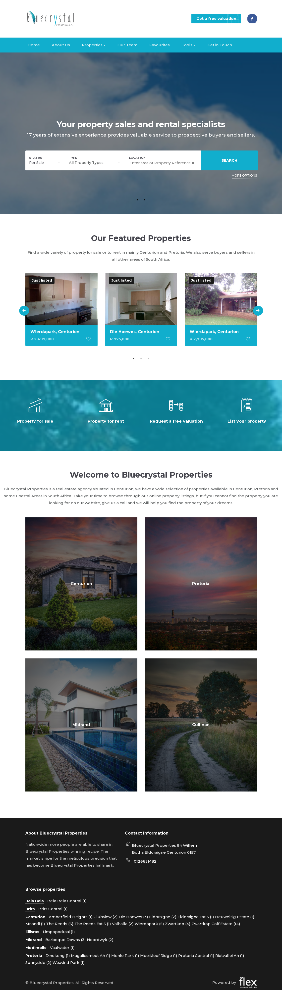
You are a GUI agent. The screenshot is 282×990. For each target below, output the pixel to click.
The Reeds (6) (59, 923)
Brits (30, 908)
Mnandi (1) (35, 923)
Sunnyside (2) (38, 962)
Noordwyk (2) (100, 939)
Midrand (81, 724)
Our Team (127, 44)
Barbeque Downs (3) (65, 939)
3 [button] (148, 358)
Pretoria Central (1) (196, 955)
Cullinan (201, 724)
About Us (61, 44)
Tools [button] (187, 44)
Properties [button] (92, 44)
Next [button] (258, 310)
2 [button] (144, 199)
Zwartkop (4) (177, 923)
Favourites (159, 44)
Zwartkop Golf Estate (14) (215, 923)
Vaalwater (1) (62, 947)
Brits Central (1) (53, 908)
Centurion (81, 583)
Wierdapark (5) (149, 923)
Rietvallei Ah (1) (229, 955)
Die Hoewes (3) (133, 916)
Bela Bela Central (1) (67, 900)
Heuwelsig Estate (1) (234, 916)
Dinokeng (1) (58, 955)
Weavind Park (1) (69, 962)
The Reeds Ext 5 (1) (92, 923)
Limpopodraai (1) (59, 931)
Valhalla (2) (123, 923)
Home (34, 44)
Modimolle (36, 947)
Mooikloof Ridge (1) (158, 955)
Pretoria (200, 583)
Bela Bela (34, 900)
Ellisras (32, 931)
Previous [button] (24, 310)
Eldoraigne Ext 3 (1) (195, 916)
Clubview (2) (106, 916)
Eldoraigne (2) (162, 916)
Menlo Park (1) (125, 955)
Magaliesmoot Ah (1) (90, 955)
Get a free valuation (218, 18)
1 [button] (137, 199)
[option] (61, 312)
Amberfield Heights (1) (71, 916)
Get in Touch (220, 44)
